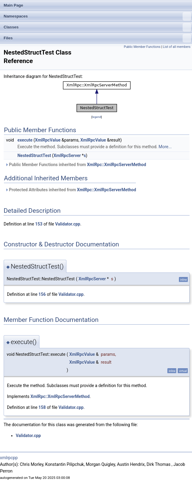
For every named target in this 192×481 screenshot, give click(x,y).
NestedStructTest (34, 155)
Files (97, 38)
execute (24, 140)
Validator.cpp (67, 224)
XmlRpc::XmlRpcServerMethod (116, 164)
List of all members (176, 47)
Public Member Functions (142, 47)
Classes (97, 27)
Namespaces (97, 16)
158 (42, 407)
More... (165, 146)
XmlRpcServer (67, 155)
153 (38, 224)
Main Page (13, 5)
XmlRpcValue (47, 140)
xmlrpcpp (9, 457)
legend (96, 117)
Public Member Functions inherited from (75, 164)
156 (42, 294)
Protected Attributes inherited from (70, 189)
